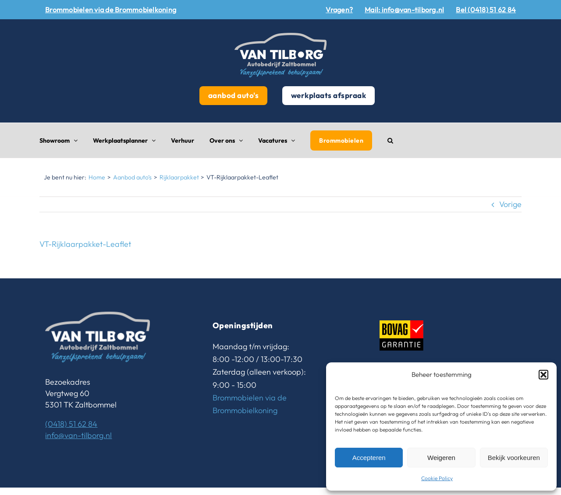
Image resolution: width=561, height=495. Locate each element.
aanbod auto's (233, 95)
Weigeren (441, 457)
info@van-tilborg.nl (78, 435)
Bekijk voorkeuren (514, 457)
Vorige (510, 204)
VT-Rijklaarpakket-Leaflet (85, 244)
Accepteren (369, 457)
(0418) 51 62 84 (71, 424)
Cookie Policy (437, 478)
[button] (543, 374)
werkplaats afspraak (328, 95)
